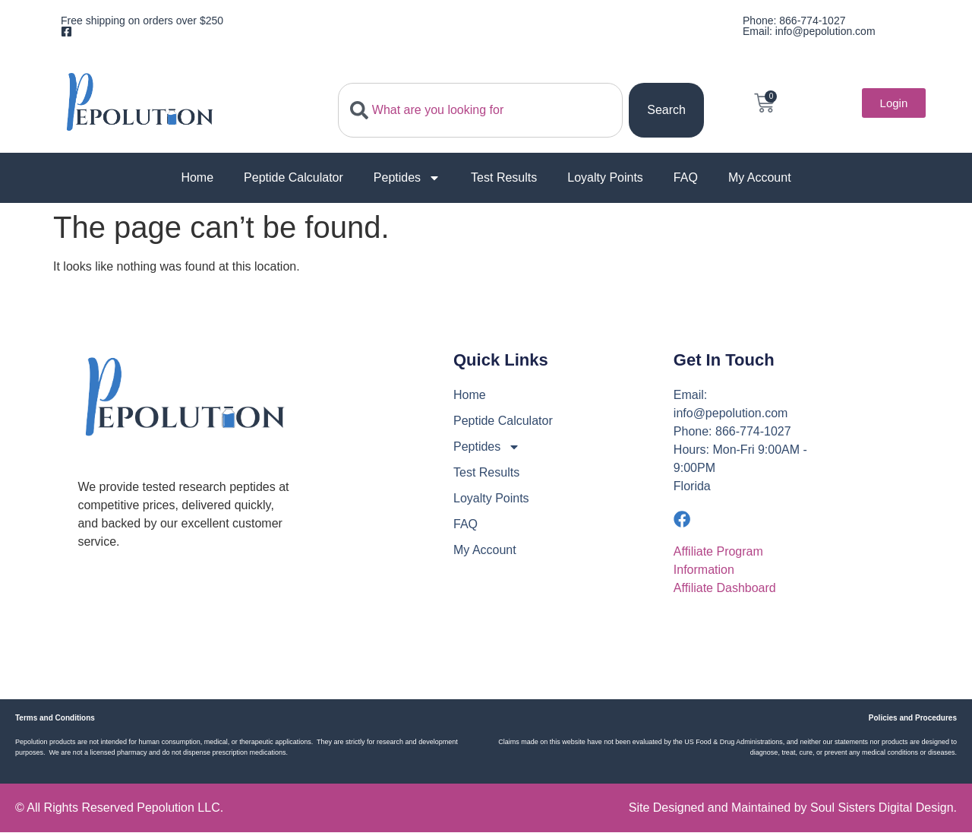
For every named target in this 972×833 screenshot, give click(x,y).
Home (197, 177)
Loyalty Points (605, 177)
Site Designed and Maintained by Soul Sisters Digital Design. (793, 808)
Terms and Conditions (55, 718)
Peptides (407, 178)
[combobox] (480, 110)
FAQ (686, 177)
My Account (759, 177)
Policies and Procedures (913, 718)
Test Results (504, 177)
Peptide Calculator (293, 177)
